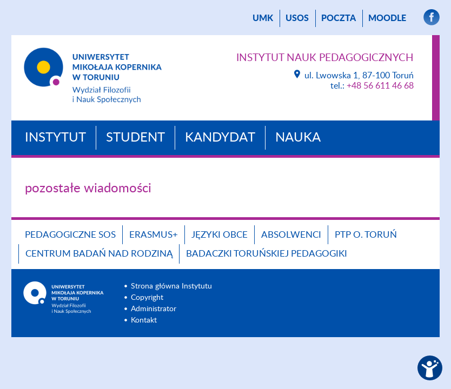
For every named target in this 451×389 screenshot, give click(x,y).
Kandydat (220, 137)
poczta (338, 18)
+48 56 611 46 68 (380, 86)
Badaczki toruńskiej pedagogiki (266, 253)
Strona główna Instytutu (171, 286)
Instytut (55, 137)
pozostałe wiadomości (88, 188)
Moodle (387, 18)
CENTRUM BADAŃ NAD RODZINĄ (99, 253)
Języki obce (219, 234)
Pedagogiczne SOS (70, 234)
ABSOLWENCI (291, 234)
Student (135, 137)
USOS (297, 18)
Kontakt (144, 320)
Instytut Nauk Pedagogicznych (325, 58)
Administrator (153, 309)
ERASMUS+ (153, 234)
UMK (263, 18)
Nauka (298, 137)
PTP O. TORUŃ (366, 234)
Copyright (147, 297)
